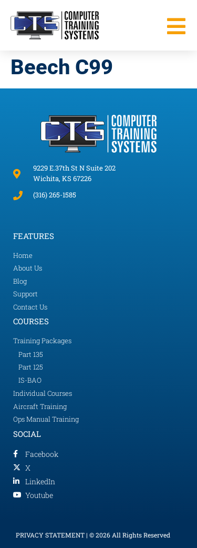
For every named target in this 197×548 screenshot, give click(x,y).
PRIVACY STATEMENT (50, 535)
